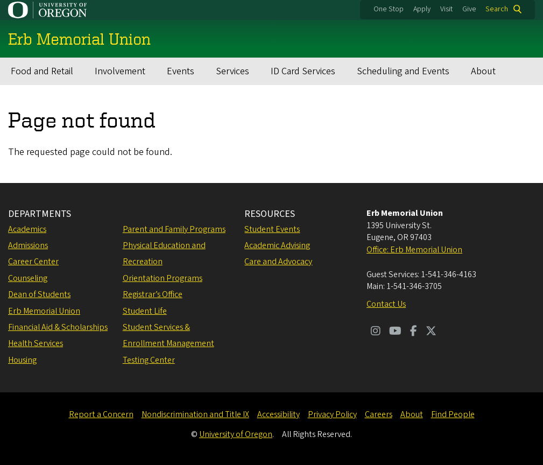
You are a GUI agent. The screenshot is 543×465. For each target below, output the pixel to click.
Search (496, 9)
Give (469, 9)
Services (232, 71)
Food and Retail (42, 71)
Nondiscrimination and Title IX (195, 414)
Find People (453, 414)
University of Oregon (235, 434)
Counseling (27, 278)
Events (180, 71)
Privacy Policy (332, 414)
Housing (22, 360)
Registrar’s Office (152, 294)
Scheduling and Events (403, 71)
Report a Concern (101, 414)
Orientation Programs (162, 278)
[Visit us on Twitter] (431, 332)
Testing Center (149, 360)
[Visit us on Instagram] (375, 332)
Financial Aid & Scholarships (58, 327)
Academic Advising (277, 245)
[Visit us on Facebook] (413, 332)
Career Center (33, 261)
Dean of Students (39, 294)
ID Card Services (303, 71)
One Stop (388, 9)
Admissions (28, 245)
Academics (27, 229)
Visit (446, 9)
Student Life (145, 311)
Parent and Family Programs (174, 229)
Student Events (272, 229)
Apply (422, 9)
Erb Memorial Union (44, 311)
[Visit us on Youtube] (395, 332)
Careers (378, 414)
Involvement (120, 71)
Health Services (35, 343)
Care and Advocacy (278, 261)
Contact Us (386, 304)
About (483, 71)
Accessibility (278, 414)
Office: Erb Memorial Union (414, 250)
